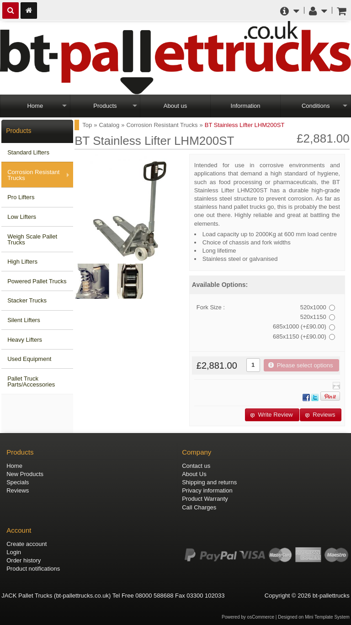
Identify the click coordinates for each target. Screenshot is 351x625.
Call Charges (199, 507)
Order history (23, 560)
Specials (17, 482)
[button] (301, 365)
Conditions (316, 105)
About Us (194, 474)
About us (175, 105)
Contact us (196, 465)
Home (35, 105)
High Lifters (22, 261)
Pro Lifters (20, 197)
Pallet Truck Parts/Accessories (31, 381)
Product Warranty (205, 498)
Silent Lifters (23, 320)
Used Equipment (29, 358)
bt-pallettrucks (331, 595)
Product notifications (33, 568)
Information (246, 105)
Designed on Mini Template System (314, 617)
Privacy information (207, 490)
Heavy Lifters (24, 339)
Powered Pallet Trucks (36, 281)
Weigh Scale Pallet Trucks (32, 239)
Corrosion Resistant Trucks (33, 175)
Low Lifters (21, 216)
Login (13, 552)
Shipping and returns (209, 482)
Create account (26, 543)
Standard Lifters (28, 152)
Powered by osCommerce (248, 617)
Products (105, 105)
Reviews (17, 490)
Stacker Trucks (27, 300)
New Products (24, 474)
